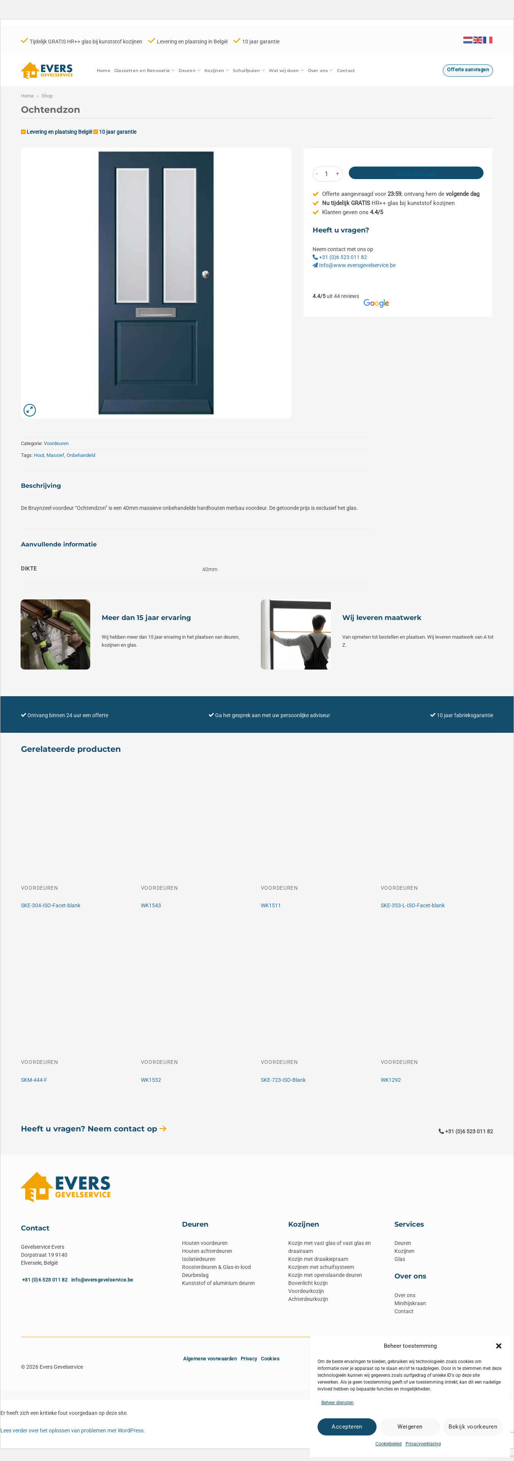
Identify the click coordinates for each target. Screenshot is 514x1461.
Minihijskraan (410, 1303)
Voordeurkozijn (306, 1291)
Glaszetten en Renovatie (144, 70)
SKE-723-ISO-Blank (283, 1080)
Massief (55, 455)
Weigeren (410, 1426)
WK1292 (391, 1080)
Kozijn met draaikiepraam (318, 1259)
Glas (399, 1259)
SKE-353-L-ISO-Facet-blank (413, 905)
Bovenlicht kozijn (308, 1283)
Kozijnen (216, 70)
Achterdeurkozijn (308, 1299)
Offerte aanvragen (416, 174)
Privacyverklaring (423, 1444)
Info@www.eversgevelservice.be (354, 265)
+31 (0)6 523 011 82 (340, 257)
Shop (47, 96)
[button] (499, 1346)
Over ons (320, 70)
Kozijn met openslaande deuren (325, 1275)
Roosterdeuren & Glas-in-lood (216, 1267)
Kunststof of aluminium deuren (218, 1283)
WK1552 (151, 1080)
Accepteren (347, 1426)
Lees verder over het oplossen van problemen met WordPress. (72, 1430)
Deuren (190, 70)
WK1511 (271, 905)
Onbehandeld (81, 455)
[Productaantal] (327, 174)
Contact (346, 70)
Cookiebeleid (388, 1444)
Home (103, 70)
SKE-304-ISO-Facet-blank (50, 905)
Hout (39, 455)
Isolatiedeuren (198, 1259)
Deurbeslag (195, 1275)
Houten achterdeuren (207, 1251)
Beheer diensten (337, 1402)
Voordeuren (56, 443)
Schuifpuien (249, 70)
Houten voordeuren (205, 1243)
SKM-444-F (34, 1080)
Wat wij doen (286, 70)
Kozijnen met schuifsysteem (321, 1267)
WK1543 (151, 905)
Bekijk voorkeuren (473, 1426)
